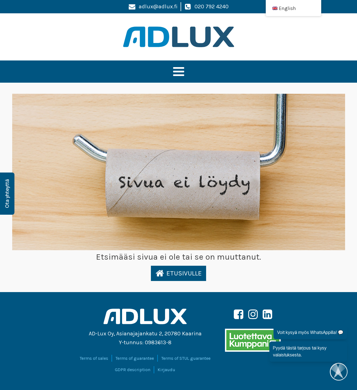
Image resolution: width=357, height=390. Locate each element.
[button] (178, 273)
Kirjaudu (166, 369)
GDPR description (132, 369)
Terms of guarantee (134, 358)
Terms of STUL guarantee (186, 358)
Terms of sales (94, 358)
